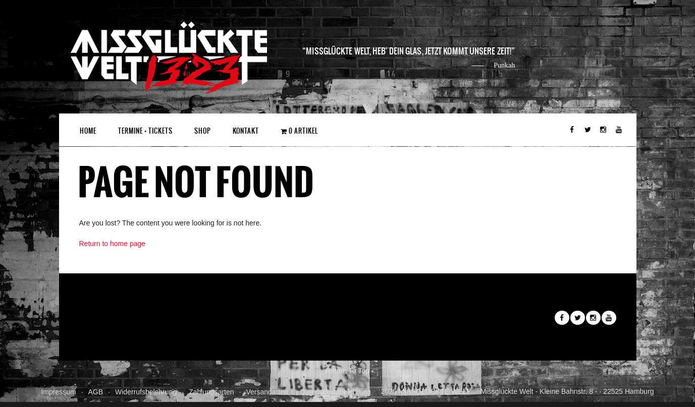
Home (88, 131)
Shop (202, 131)
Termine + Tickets (145, 131)
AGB (95, 392)
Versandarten (267, 392)
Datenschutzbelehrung (335, 392)
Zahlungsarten (211, 392)
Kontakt (246, 131)
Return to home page (112, 244)
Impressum (58, 392)
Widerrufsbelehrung (146, 392)
